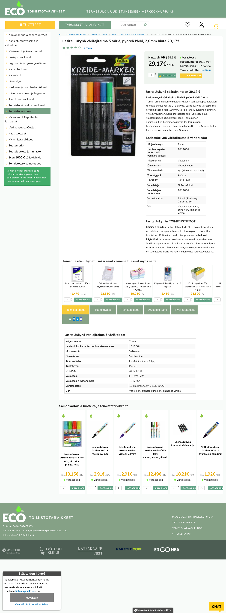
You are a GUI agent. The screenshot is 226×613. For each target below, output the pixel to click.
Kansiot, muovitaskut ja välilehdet (21, 43)
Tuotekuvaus (103, 309)
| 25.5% (166, 58)
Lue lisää (205, 70)
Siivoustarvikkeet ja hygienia (25, 93)
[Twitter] (77, 319)
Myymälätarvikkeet (19, 140)
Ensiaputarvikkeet (18, 57)
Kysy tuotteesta (185, 309)
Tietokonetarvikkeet (19, 99)
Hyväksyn (32, 598)
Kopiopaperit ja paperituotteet (26, 35)
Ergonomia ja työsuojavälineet (26, 63)
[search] (145, 23)
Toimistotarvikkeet (18, 111)
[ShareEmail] (70, 319)
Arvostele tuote (157, 309)
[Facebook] (81, 319)
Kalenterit (13, 75)
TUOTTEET (30, 24)
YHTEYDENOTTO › (181, 533)
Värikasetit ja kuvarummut (23, 51)
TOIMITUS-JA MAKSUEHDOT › (187, 528)
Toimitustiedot (130, 309)
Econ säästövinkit (23, 158)
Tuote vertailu (190, 75)
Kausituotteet (15, 133)
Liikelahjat (13, 81)
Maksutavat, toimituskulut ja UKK (152, 610)
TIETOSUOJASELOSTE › (184, 522)
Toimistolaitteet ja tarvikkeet (25, 105)
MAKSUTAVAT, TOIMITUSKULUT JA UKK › (193, 516)
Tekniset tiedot (76, 309)
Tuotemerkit (14, 146)
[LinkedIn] (74, 319)
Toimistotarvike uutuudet (23, 164)
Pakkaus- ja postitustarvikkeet (26, 87)
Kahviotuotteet (16, 69)
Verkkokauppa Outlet (20, 127)
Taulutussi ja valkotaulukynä (128, 34)
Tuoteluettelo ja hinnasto (23, 152)
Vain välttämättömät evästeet (32, 604)
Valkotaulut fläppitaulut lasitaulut (22, 119)
